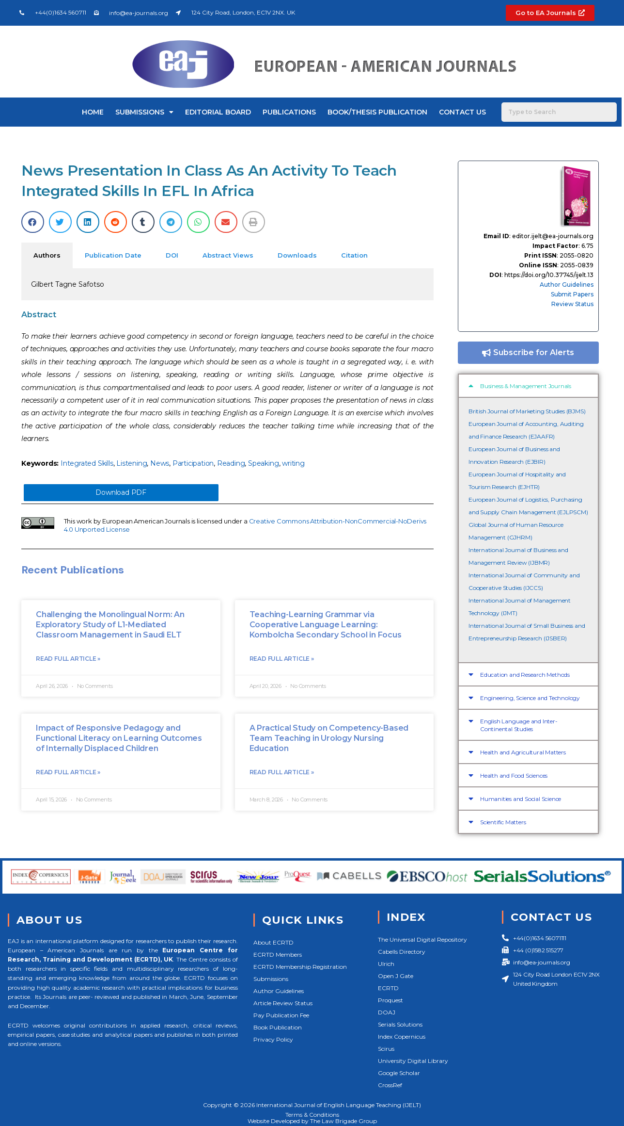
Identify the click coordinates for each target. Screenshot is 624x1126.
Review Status (572, 304)
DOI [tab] (172, 255)
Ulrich (386, 963)
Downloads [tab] (297, 255)
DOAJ (386, 1012)
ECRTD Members (277, 954)
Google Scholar (399, 1073)
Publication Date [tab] (113, 255)
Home (93, 112)
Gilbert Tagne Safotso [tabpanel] (67, 284)
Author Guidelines (566, 284)
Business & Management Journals (525, 386)
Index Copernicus (401, 1036)
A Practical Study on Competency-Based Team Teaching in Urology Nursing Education (329, 739)
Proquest (390, 1000)
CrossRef (390, 1085)
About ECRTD (273, 942)
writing (293, 463)
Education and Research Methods (525, 674)
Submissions (144, 112)
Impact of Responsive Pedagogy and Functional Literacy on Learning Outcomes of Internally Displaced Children (119, 739)
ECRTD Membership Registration (300, 966)
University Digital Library (413, 1060)
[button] (32, 222)
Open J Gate (395, 975)
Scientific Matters (503, 822)
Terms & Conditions (312, 1114)
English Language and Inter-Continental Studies (519, 725)
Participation (193, 463)
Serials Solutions (400, 1024)
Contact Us (462, 112)
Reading (231, 463)
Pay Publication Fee (281, 1015)
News (159, 463)
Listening (131, 463)
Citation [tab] (354, 255)
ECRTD (388, 988)
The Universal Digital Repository (422, 939)
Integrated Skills (87, 463)
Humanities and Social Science (520, 798)
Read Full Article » (68, 659)
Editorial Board (218, 112)
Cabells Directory (401, 951)
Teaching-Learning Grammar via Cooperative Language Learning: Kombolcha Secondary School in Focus (326, 625)
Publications (289, 112)
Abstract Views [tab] (228, 255)
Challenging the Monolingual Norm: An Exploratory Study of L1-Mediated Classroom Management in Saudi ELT (110, 625)
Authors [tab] (47, 255)
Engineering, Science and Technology (530, 698)
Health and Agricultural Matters (523, 752)
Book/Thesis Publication (377, 112)
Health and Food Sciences (513, 775)
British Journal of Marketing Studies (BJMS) (526, 411)
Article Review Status (282, 1003)
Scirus (386, 1048)
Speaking (263, 463)
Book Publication (277, 1027)
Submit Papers (572, 294)
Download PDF (120, 493)
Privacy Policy (273, 1039)
